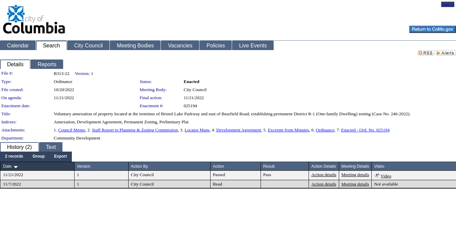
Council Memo (71, 129)
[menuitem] (14, 156)
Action (218, 166)
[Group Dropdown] (39, 157)
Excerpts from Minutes (288, 129)
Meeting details (355, 174)
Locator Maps (197, 129)
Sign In (447, 4)
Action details (323, 174)
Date (7, 166)
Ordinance (325, 129)
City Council (195, 89)
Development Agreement (238, 129)
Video (385, 175)
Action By (139, 166)
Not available (386, 184)
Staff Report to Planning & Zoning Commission (135, 129)
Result (269, 166)
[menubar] (36, 157)
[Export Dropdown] (60, 157)
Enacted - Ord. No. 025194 (365, 129)
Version (83, 166)
